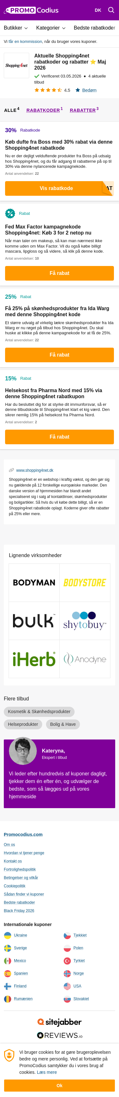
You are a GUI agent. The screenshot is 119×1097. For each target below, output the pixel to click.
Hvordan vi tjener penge (24, 853)
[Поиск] (111, 10)
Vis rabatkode (77, 188)
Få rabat (59, 273)
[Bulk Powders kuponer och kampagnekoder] (34, 621)
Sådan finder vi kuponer (24, 894)
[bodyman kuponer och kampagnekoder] (34, 583)
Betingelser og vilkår (21, 878)
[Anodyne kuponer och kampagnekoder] (85, 659)
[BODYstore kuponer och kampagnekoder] (85, 583)
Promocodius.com (23, 834)
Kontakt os (13, 861)
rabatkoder (43, 110)
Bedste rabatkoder (19, 902)
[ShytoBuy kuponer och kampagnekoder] (85, 621)
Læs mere (47, 1072)
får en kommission (25, 41)
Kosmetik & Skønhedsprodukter (39, 711)
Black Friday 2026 (19, 911)
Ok (59, 1085)
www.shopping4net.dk (34, 470)
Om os (9, 844)
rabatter (83, 110)
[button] (18, 28)
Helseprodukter (23, 724)
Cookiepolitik (14, 886)
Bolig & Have (63, 724)
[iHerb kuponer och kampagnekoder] (34, 659)
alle (10, 110)
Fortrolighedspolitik (20, 869)
